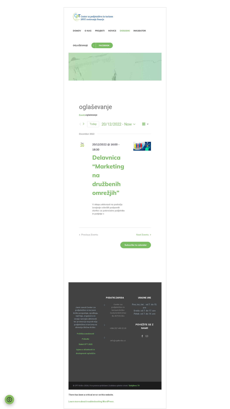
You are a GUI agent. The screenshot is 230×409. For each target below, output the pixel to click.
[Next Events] (83, 124)
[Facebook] (142, 336)
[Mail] (147, 336)
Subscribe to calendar (136, 245)
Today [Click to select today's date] (93, 124)
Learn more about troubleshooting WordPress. (91, 401)
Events (82, 115)
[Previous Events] (80, 124)
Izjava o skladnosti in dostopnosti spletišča (85, 351)
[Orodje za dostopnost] (9, 399)
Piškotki (85, 339)
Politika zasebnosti (85, 334)
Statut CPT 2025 (85, 344)
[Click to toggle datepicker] (119, 124)
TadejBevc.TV (134, 386)
